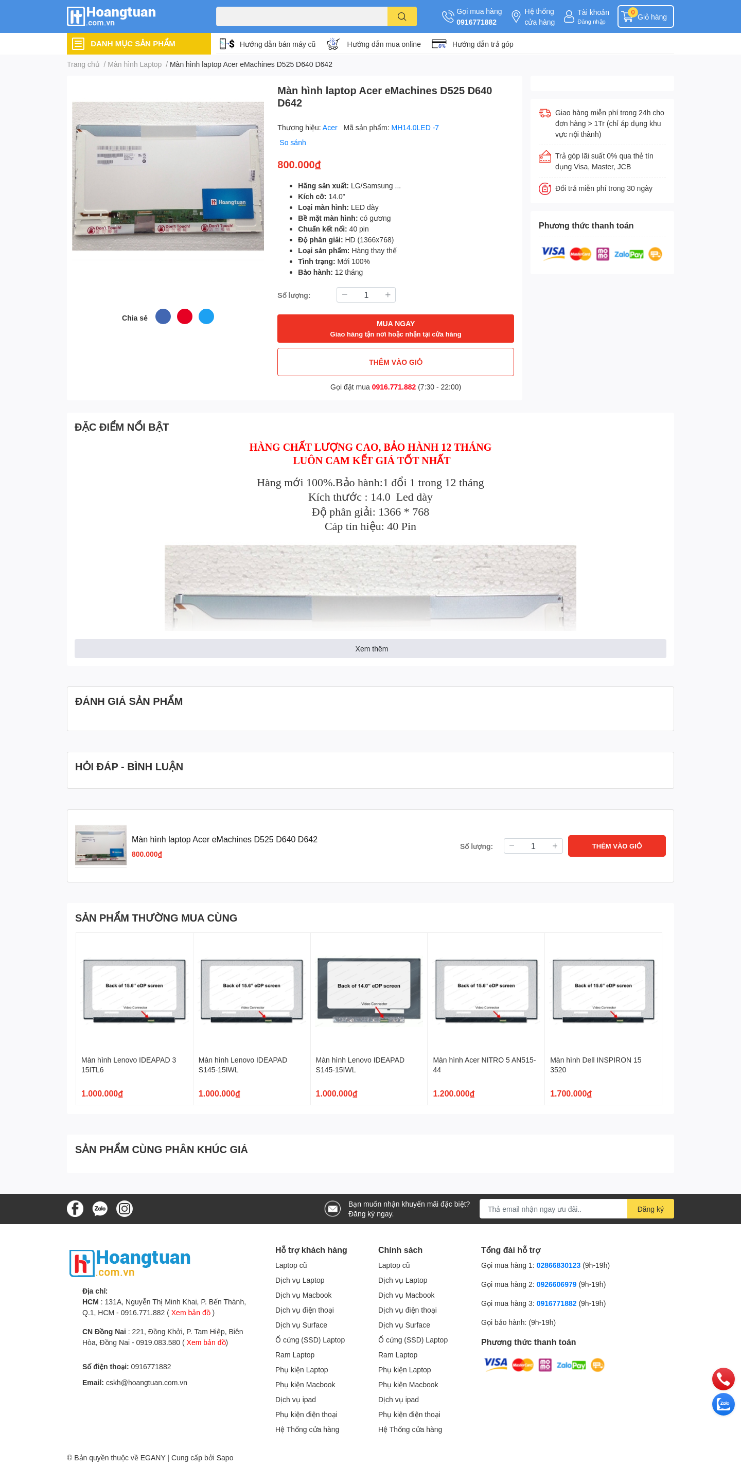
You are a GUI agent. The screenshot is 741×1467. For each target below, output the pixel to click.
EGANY (153, 1457)
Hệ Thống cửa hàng (307, 1429)
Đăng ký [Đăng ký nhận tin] (651, 1209)
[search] (402, 16)
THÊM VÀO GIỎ (395, 362)
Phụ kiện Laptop (301, 1369)
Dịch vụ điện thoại (304, 1309)
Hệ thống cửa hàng (539, 16)
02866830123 (559, 1265)
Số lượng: (293, 295)
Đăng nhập (591, 21)
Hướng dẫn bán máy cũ (277, 44)
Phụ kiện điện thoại (306, 1414)
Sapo (225, 1457)
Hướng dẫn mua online (384, 44)
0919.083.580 (158, 1342)
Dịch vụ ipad (295, 1399)
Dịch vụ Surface (301, 1324)
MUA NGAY (396, 329)
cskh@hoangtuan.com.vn (146, 1382)
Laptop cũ (291, 1265)
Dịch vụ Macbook (303, 1295)
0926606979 (557, 1284)
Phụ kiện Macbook (305, 1384)
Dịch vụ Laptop (300, 1280)
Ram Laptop (294, 1354)
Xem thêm (372, 648)
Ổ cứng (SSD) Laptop (310, 1339)
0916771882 (476, 21)
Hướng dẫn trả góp (483, 44)
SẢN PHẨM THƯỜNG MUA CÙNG (156, 917)
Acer (331, 127)
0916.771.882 (394, 386)
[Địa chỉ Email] (577, 1208)
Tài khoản (593, 12)
